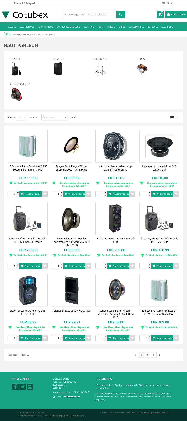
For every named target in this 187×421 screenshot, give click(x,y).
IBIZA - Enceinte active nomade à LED (115, 240)
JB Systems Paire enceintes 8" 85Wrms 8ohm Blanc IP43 (159, 312)
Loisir (100, 26)
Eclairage (88, 26)
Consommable (136, 26)
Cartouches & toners (68, 26)
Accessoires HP (20, 84)
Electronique (27, 26)
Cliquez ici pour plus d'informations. (68, 415)
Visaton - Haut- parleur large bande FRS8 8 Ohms (115, 168)
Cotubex (40, 412)
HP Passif (58, 59)
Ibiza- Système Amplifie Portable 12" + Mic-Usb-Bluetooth (27, 240)
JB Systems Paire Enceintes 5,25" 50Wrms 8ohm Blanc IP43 (28, 168)
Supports (100, 59)
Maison (111, 26)
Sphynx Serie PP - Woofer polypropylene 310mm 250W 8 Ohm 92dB (71, 241)
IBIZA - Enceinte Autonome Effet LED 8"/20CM (27, 312)
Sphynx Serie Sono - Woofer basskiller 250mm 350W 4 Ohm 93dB (115, 314)
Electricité (167, 26)
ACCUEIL (12, 26)
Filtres (140, 59)
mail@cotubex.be (71, 396)
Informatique (45, 26)
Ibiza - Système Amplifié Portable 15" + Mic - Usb (159, 240)
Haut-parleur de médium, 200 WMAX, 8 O (159, 168)
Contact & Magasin (25, 3)
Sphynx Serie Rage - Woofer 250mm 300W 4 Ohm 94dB (72, 168)
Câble (122, 26)
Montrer (12, 117)
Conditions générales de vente (154, 412)
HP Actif (15, 59)
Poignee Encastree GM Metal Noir (71, 311)
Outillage (152, 26)
